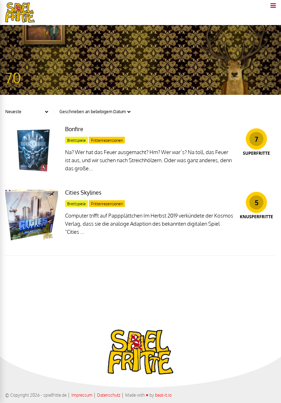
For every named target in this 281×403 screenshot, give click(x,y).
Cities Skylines (83, 192)
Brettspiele (76, 140)
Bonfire (74, 129)
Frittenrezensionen (107, 140)
